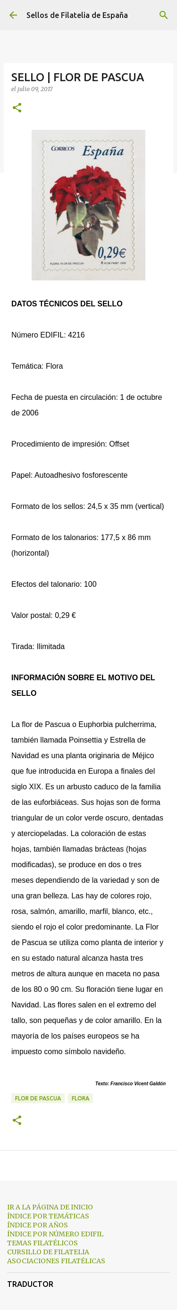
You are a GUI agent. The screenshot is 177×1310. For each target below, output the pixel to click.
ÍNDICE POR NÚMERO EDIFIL (55, 1234)
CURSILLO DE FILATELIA (48, 1252)
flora (80, 1098)
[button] (17, 108)
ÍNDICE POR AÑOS (37, 1225)
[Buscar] (163, 15)
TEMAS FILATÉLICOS (42, 1243)
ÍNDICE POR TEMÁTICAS (48, 1216)
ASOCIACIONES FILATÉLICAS (56, 1261)
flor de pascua (38, 1098)
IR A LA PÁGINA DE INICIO (50, 1207)
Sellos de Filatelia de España (77, 15)
